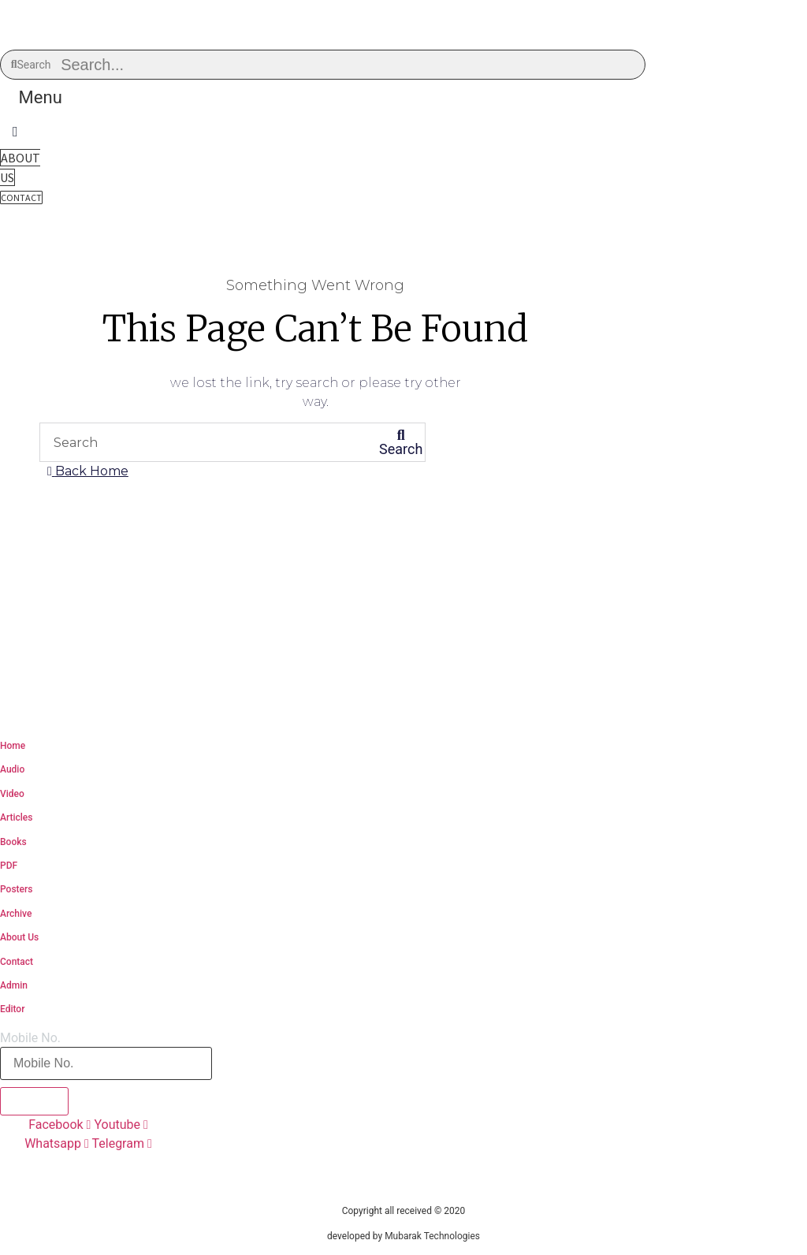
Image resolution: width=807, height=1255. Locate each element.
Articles (16, 817)
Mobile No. (30, 1038)
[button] (40, 97)
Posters (16, 889)
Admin (14, 985)
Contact (16, 961)
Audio (12, 769)
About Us (19, 937)
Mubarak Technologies (432, 1236)
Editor (12, 1009)
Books (13, 841)
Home (12, 745)
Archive (16, 913)
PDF (8, 865)
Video (12, 793)
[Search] (401, 442)
